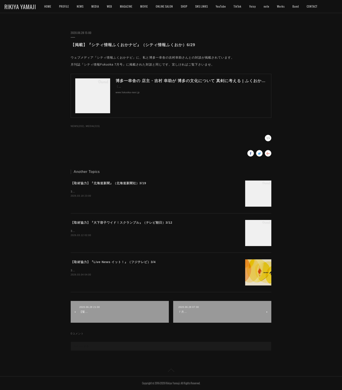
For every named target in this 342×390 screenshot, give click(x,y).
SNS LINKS (201, 6)
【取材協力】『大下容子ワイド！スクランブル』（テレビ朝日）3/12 (121, 222)
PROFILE (64, 6)
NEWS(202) (77, 126)
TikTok (237, 6)
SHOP (184, 6)
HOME (47, 6)
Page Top (171, 371)
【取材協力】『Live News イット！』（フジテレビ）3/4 (113, 262)
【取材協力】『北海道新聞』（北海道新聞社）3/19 (108, 183)
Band (295, 6)
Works (281, 6)
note (266, 6)
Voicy (252, 6)
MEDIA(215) (93, 126)
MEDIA (95, 6)
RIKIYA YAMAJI (20, 7)
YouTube (221, 6)
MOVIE (144, 6)
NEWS (80, 6)
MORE (310, 6)
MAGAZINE (126, 6)
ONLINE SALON (164, 6)
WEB (109, 6)
